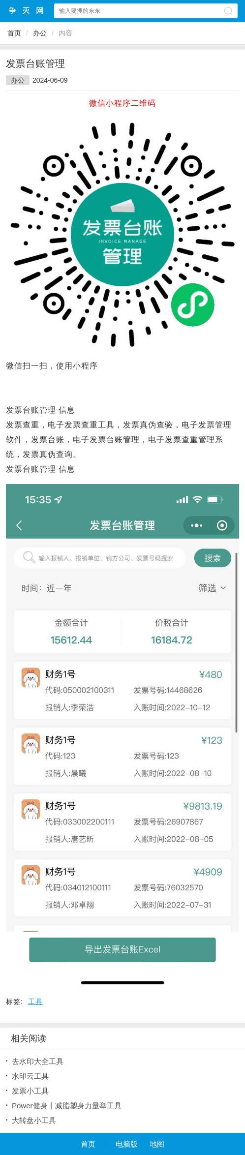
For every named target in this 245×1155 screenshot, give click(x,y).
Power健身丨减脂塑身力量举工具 (67, 1105)
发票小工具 (30, 1091)
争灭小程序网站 (26, 10)
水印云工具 (30, 1076)
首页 (14, 33)
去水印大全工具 (37, 1061)
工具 (35, 1001)
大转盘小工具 (34, 1120)
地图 (157, 1144)
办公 (40, 33)
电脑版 (127, 1144)
